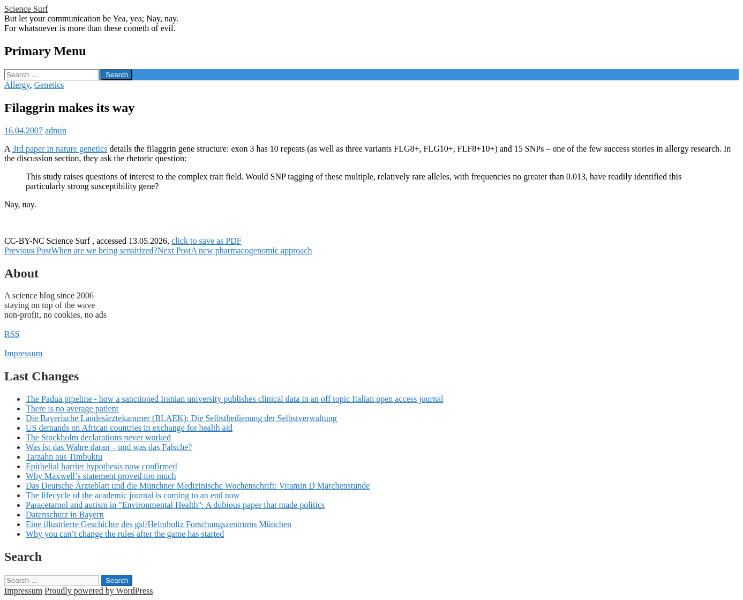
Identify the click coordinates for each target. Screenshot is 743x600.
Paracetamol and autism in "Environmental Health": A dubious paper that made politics (175, 504)
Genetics (49, 84)
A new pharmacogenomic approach (234, 250)
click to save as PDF (206, 240)
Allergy (17, 84)
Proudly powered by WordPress (98, 590)
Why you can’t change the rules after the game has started (125, 533)
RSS (11, 334)
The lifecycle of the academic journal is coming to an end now (132, 495)
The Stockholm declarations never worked (98, 437)
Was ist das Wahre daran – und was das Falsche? (109, 447)
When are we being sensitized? (80, 250)
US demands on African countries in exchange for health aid (129, 427)
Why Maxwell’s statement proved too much (101, 476)
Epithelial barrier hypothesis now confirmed (101, 466)
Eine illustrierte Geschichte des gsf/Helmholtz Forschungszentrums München (158, 524)
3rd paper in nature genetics (60, 148)
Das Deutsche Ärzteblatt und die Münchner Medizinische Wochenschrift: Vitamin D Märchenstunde (198, 485)
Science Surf (26, 8)
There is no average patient (72, 408)
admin (55, 130)
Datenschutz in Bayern (65, 514)
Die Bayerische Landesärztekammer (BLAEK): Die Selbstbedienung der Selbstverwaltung (181, 418)
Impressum (23, 353)
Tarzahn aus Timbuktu (64, 456)
